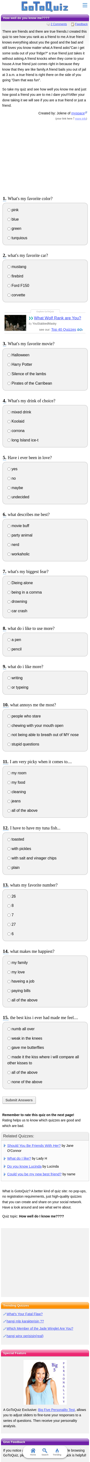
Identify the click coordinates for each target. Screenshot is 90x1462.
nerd (13, 545)
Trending (57, 1452)
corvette (16, 295)
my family (17, 963)
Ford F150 (18, 285)
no (11, 478)
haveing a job (21, 981)
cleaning (16, 792)
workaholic (18, 554)
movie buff (18, 526)
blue (13, 219)
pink (13, 210)
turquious (17, 238)
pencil (14, 649)
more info (80, 118)
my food (16, 782)
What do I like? (19, 1158)
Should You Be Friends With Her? (34, 1145)
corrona (16, 431)
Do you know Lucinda (24, 1166)
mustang (16, 267)
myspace (78, 113)
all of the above (22, 810)
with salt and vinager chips (32, 858)
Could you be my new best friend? (34, 1174)
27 (11, 924)
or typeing (18, 687)
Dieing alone (20, 583)
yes (12, 469)
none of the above (24, 1082)
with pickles (19, 849)
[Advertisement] (45, 157)
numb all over (21, 1029)
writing (15, 678)
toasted (15, 839)
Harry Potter (19, 364)
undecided (18, 497)
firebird (15, 276)
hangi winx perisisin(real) (24, 1336)
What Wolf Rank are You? (57, 318)
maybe (15, 488)
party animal (20, 535)
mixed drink (19, 412)
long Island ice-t (23, 440)
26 (11, 896)
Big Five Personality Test (56, 1410)
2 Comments (59, 24)
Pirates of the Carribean (29, 383)
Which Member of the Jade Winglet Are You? (39, 1328)
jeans (14, 801)
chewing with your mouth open (35, 726)
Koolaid (15, 421)
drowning (17, 601)
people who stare (24, 716)
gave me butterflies (25, 1047)
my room (17, 773)
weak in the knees (24, 1038)
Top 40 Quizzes (63, 329)
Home (33, 1452)
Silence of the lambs (26, 374)
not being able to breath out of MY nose (43, 735)
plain (13, 867)
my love (16, 972)
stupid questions (23, 744)
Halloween (18, 355)
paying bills (19, 991)
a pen (14, 640)
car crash (17, 611)
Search (45, 1452)
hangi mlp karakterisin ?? (25, 1321)
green (14, 228)
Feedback (81, 24)
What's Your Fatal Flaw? (24, 1314)
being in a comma (24, 592)
